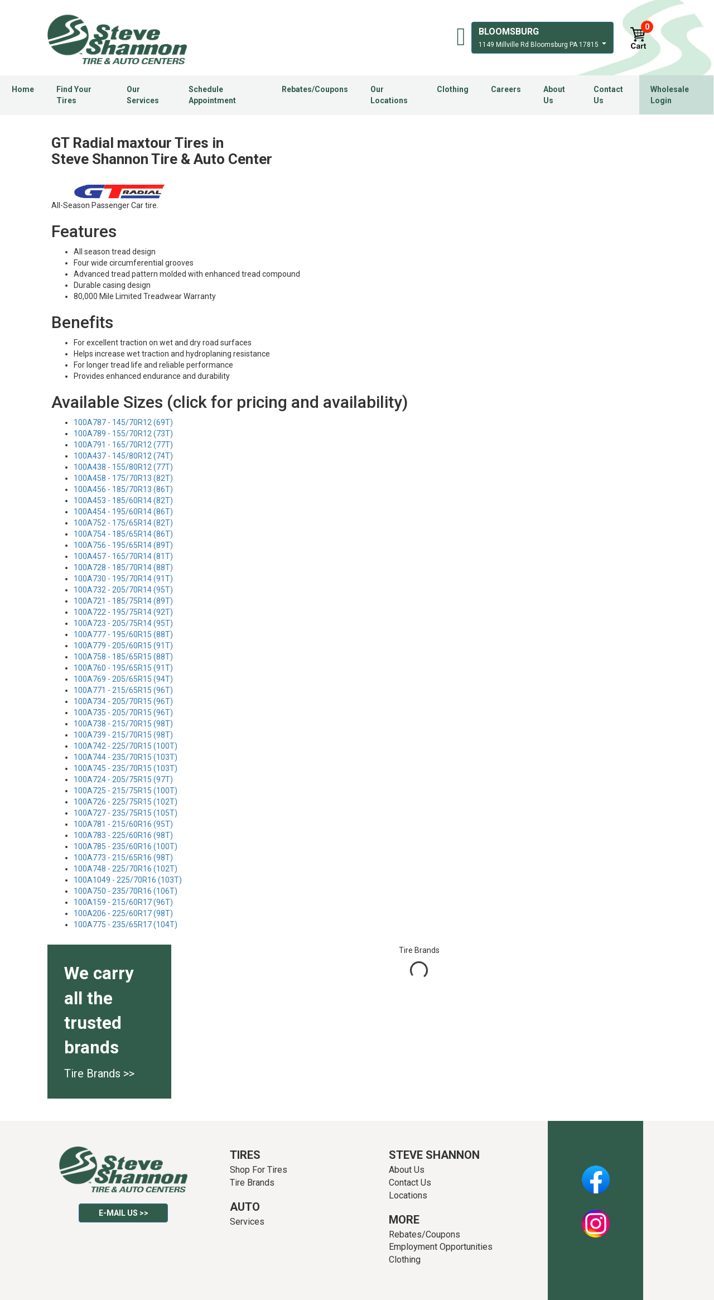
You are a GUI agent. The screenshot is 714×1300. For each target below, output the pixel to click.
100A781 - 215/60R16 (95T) (123, 824)
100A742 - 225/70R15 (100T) (125, 746)
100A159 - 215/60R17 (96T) (123, 902)
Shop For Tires (258, 1169)
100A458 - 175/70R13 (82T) (123, 478)
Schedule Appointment (212, 95)
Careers (506, 89)
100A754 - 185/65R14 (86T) (123, 533)
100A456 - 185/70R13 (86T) (123, 489)
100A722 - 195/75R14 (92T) (123, 612)
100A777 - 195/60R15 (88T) (123, 634)
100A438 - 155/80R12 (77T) (123, 467)
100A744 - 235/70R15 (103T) (125, 757)
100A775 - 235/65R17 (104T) (125, 924)
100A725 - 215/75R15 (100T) (125, 790)
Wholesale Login (669, 95)
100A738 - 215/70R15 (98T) (123, 723)
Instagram (595, 1217)
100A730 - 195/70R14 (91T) (123, 578)
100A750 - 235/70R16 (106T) (125, 891)
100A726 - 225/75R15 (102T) (125, 801)
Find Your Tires (73, 95)
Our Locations (389, 95)
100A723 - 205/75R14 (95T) (123, 623)
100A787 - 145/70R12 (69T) (123, 422)
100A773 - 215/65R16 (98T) (123, 857)
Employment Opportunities (441, 1246)
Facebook (595, 1173)
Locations (408, 1195)
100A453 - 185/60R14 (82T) (123, 500)
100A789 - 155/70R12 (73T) (123, 433)
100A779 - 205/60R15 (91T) (123, 645)
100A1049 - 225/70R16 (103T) (128, 879)
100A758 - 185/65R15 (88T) (123, 656)
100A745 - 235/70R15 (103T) (125, 768)
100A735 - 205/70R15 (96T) (123, 712)
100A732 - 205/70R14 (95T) (123, 589)
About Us (554, 95)
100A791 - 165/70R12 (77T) (123, 444)
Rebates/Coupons (315, 89)
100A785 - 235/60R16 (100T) (125, 846)
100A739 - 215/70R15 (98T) (123, 734)
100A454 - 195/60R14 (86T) (123, 511)
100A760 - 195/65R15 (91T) (123, 667)
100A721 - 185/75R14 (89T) (123, 600)
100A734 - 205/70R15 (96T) (123, 701)
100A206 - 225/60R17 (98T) (123, 913)
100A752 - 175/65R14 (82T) (123, 522)
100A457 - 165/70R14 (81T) (123, 556)
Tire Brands (252, 1182)
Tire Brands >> (99, 1073)
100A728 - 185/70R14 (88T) (123, 567)
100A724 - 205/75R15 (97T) (123, 779)
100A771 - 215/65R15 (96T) (123, 690)
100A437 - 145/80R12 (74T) (123, 455)
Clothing (453, 89)
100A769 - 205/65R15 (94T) (123, 679)
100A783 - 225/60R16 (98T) (123, 835)
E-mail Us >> (123, 1212)
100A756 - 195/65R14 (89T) (123, 545)
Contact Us (608, 95)
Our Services (143, 95)
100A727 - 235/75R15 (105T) (125, 812)
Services (247, 1221)
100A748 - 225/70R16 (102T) (125, 868)
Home (23, 89)
